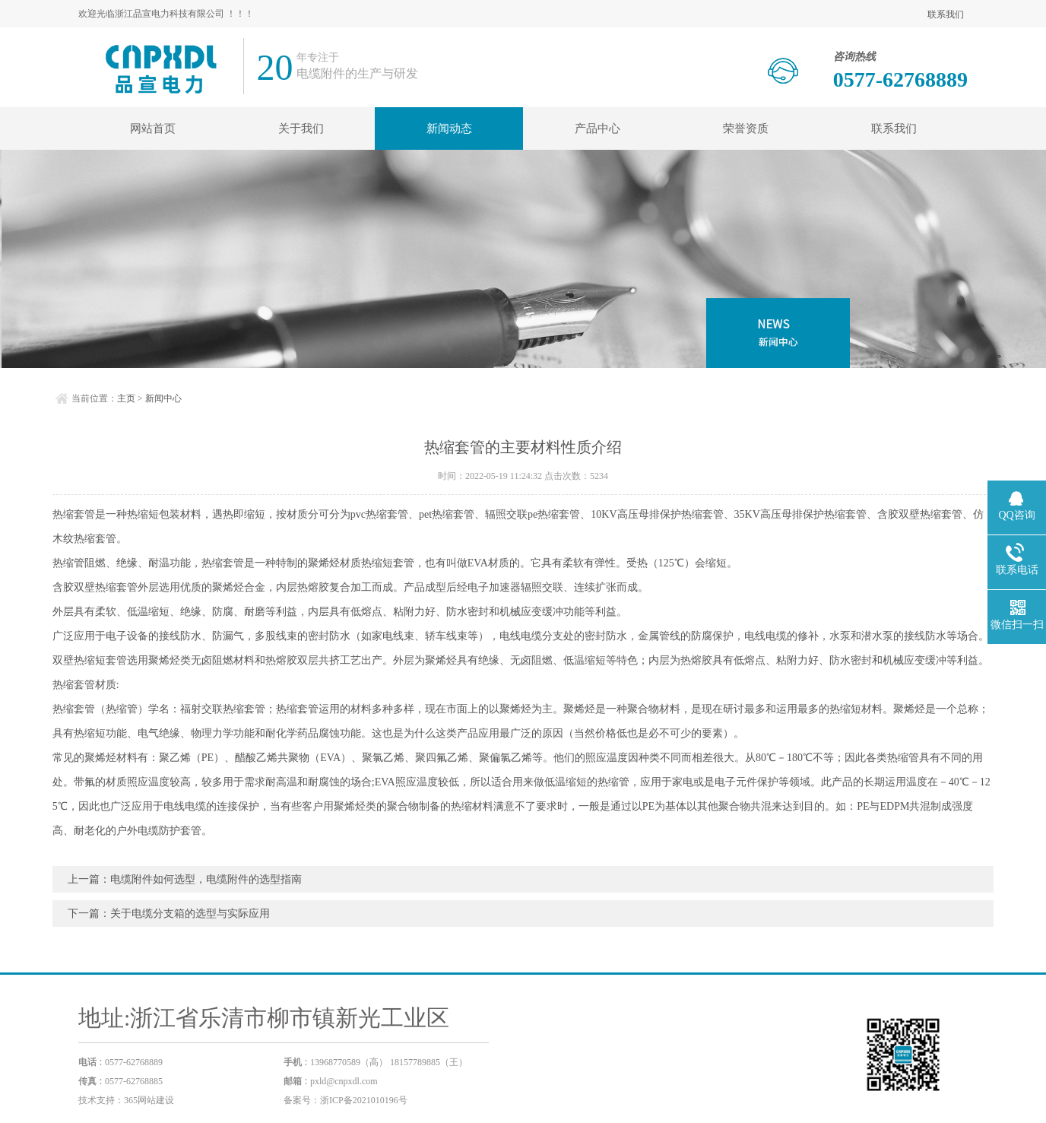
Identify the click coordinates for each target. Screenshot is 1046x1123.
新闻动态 (449, 128)
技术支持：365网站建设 (126, 1100)
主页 (126, 398)
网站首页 (153, 128)
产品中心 (597, 128)
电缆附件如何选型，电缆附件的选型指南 (206, 879)
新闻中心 (163, 398)
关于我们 (301, 128)
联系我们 (945, 14)
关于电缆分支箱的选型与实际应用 (190, 913)
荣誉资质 (746, 128)
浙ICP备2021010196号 (363, 1100)
